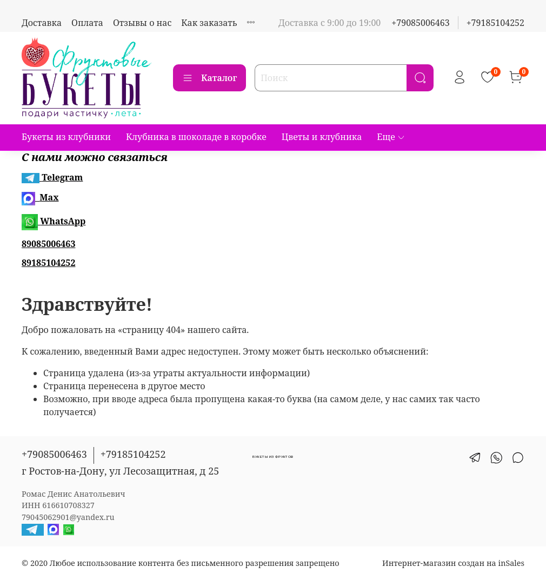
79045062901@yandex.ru (68, 517)
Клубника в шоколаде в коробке (196, 137)
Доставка (42, 23)
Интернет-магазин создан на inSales (453, 563)
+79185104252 (495, 23)
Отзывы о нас (142, 23)
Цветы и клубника (322, 137)
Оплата (87, 23)
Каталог (209, 78)
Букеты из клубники (66, 137)
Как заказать (209, 23)
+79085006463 (420, 23)
